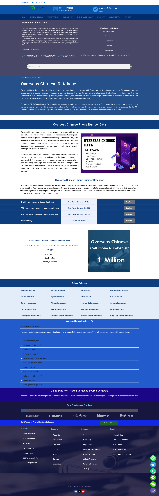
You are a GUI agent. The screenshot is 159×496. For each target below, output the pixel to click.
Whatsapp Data (52, 17)
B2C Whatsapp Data (30, 458)
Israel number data (27, 297)
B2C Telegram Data (30, 463)
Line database (85, 290)
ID (39, 2)
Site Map (86, 469)
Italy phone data (86, 297)
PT (41, 2)
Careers (56, 459)
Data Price (57, 445)
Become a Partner (89, 454)
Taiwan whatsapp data (58, 303)
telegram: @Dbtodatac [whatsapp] (108, 8)
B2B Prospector (29, 439)
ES (46, 2)
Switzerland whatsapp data (90, 303)
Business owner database (119, 290)
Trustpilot (24, 410)
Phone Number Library (85, 17)
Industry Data (28, 453)
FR (34, 2)
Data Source (57, 440)
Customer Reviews (90, 464)
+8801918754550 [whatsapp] (65, 8)
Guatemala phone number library (62, 316)
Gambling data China (28, 290)
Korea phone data (116, 297)
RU (44, 2)
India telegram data (117, 309)
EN (32, 2)
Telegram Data (68, 17)
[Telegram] (153, 464)
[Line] (153, 477)
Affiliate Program (89, 459)
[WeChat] (153, 484)
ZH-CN (22, 2)
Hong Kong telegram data (90, 309)
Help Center (87, 445)
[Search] (131, 66)
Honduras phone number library (91, 316)
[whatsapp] (55, 9)
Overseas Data (114, 17)
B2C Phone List (28, 448)
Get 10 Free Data (29, 434)
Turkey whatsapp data (28, 303)
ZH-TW (27, 2)
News (55, 454)
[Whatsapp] (153, 458)
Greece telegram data (58, 309)
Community (87, 440)
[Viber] (153, 490)
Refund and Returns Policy (122, 454)
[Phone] (153, 471)
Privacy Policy (117, 435)
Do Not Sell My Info (119, 449)
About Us (56, 435)
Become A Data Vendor (91, 449)
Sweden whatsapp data (118, 303)
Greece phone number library (31, 316)
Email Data (101, 17)
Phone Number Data (36, 17)
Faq (84, 435)
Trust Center (117, 445)
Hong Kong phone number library (121, 316)
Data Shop (127, 17)
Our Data (56, 449)
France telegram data (28, 309)
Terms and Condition (120, 440)
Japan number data (57, 297)
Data (23, 17)
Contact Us (57, 464)
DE (37, 2)
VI (48, 2)
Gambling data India (58, 290)
